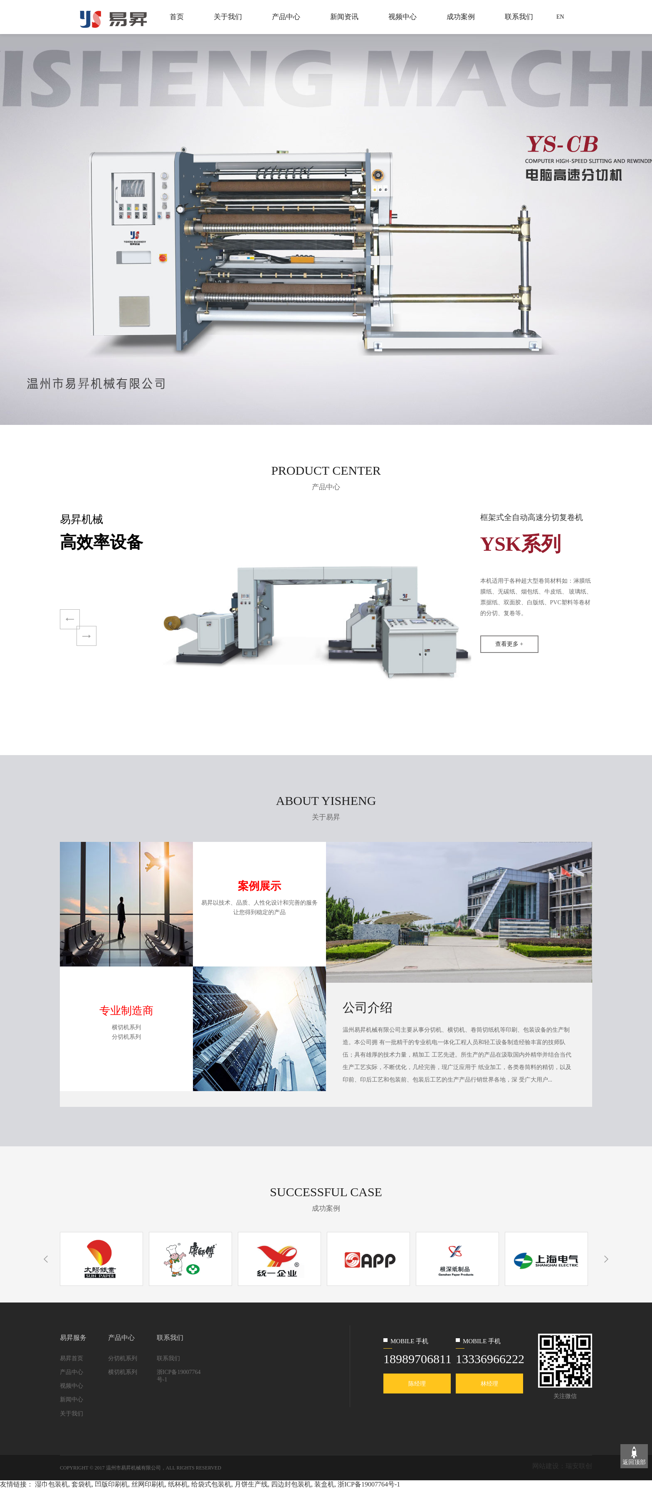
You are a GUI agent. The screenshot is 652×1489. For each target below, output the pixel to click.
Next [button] (86, 636)
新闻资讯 (344, 17)
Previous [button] (71, 619)
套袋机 (81, 1484)
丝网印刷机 (148, 1484)
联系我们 (519, 17)
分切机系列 (122, 1358)
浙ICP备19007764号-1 (179, 1376)
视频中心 (402, 17)
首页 (177, 17)
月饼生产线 (251, 1484)
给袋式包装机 (211, 1484)
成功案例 (461, 17)
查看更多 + (509, 644)
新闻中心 (71, 1399)
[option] (326, 229)
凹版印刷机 (111, 1484)
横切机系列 (122, 1372)
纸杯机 (178, 1484)
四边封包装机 (291, 1484)
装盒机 (324, 1484)
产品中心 (286, 17)
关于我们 (228, 17)
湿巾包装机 (51, 1484)
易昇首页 (71, 1358)
